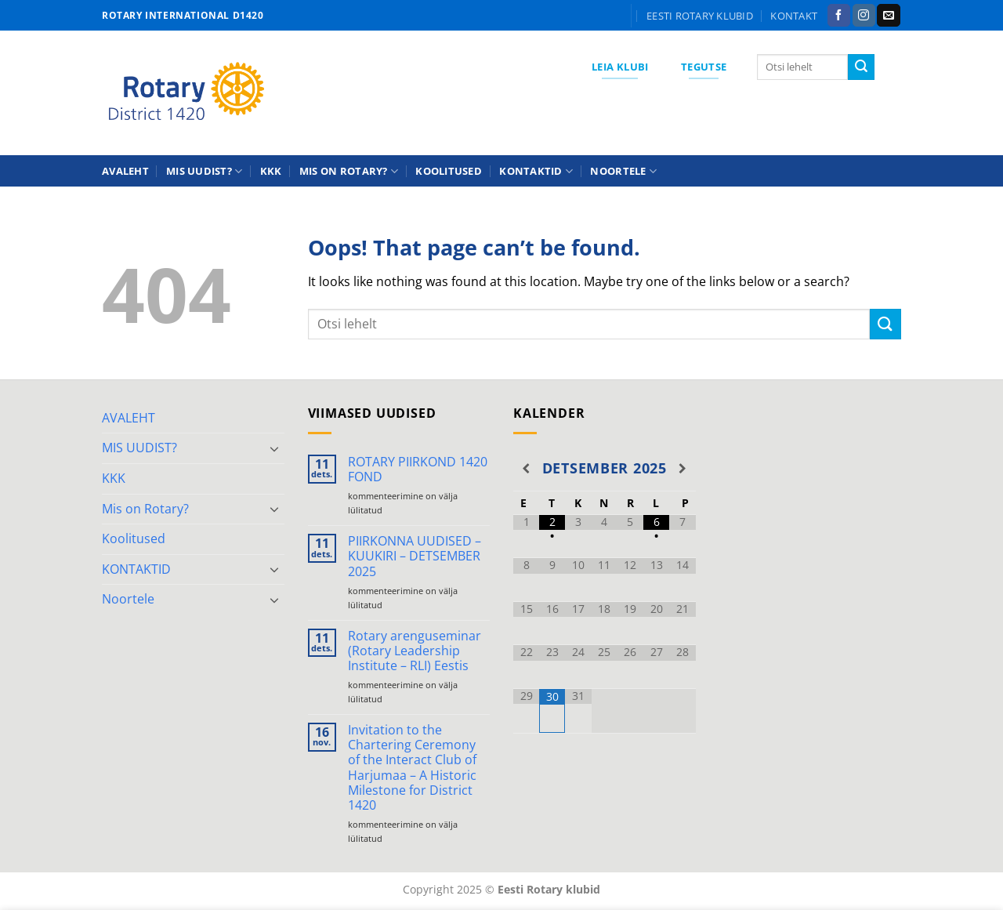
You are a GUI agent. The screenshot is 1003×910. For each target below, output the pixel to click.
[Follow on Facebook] (838, 15)
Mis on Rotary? (348, 171)
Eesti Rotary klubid (699, 16)
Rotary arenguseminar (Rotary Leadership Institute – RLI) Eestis (414, 651)
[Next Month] (682, 469)
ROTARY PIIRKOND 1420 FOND (417, 469)
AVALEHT (125, 171)
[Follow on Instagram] (864, 15)
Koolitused (448, 171)
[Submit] (861, 67)
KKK (271, 171)
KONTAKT (793, 16)
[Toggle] (275, 448)
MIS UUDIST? (204, 171)
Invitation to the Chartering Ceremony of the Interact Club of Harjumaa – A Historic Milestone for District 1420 (412, 768)
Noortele (623, 171)
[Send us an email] (888, 15)
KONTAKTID (536, 171)
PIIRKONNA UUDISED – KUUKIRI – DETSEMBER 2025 (414, 556)
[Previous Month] (526, 469)
